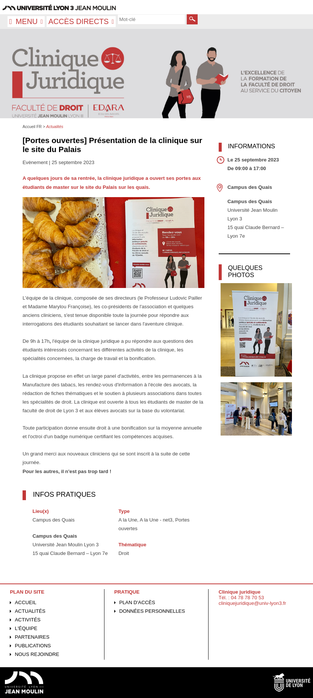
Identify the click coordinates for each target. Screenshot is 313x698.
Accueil (25, 602)
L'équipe (26, 628)
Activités (28, 620)
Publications (33, 645)
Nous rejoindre (37, 654)
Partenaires (32, 637)
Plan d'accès (137, 602)
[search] (151, 19)
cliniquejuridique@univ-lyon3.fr (252, 603)
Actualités (30, 611)
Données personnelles (152, 611)
